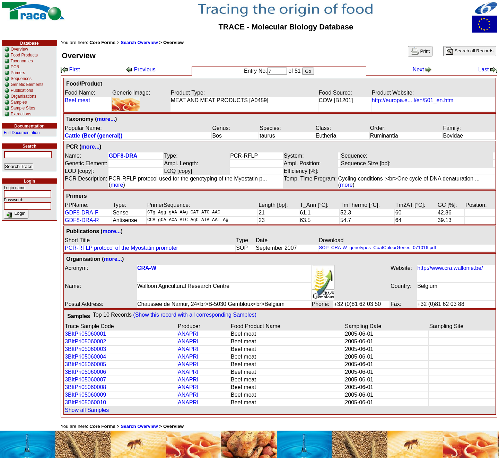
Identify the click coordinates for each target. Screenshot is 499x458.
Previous (141, 69)
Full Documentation (22, 132)
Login (16, 214)
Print (420, 51)
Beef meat (77, 100)
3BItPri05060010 (85, 402)
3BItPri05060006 (85, 372)
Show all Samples (87, 410)
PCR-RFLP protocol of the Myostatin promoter (121, 248)
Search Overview (139, 42)
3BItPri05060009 (85, 395)
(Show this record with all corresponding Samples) (194, 315)
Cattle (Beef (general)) (93, 136)
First (70, 69)
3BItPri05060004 (85, 357)
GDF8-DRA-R (82, 220)
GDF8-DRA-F (81, 212)
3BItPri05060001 (85, 334)
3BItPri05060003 (85, 349)
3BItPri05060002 (85, 341)
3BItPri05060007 (85, 379)
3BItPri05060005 (85, 364)
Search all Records (469, 51)
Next (422, 69)
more (117, 185)
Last (487, 69)
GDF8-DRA (123, 156)
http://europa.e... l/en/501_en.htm (413, 100)
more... (106, 119)
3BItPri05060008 (85, 387)
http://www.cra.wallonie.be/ (450, 268)
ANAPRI (188, 334)
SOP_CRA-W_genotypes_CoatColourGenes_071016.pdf (377, 247)
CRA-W (146, 268)
